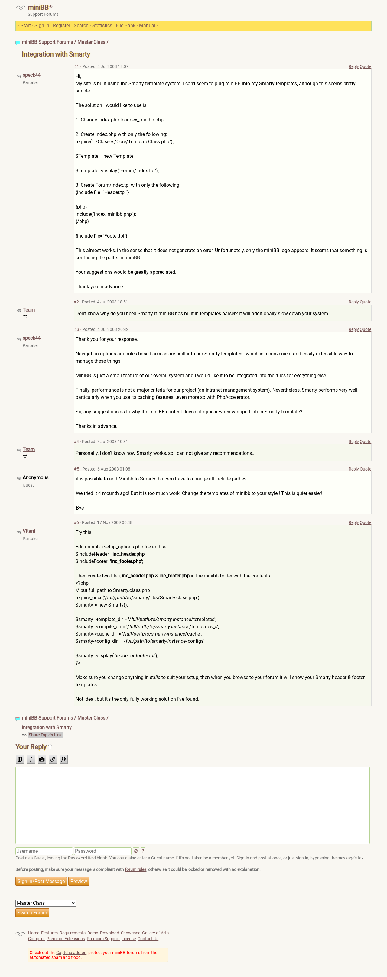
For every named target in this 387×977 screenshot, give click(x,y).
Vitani (29, 531)
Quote (365, 66)
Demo (92, 932)
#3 (76, 329)
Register (61, 25)
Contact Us (148, 938)
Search (81, 25)
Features (49, 932)
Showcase (130, 932)
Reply (354, 66)
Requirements (73, 932)
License (129, 938)
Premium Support (103, 938)
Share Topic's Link (45, 735)
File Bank (125, 25)
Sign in (41, 25)
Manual (147, 25)
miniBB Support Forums (47, 42)
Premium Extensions (66, 938)
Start (26, 25)
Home (33, 932)
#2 (76, 301)
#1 (76, 66)
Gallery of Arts (155, 932)
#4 (76, 441)
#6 (76, 522)
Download (109, 932)
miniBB (38, 7)
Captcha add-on (71, 952)
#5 (76, 469)
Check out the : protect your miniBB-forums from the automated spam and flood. (93, 955)
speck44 (32, 75)
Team (29, 310)
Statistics (102, 25)
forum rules (135, 869)
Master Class (91, 42)
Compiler (36, 938)
